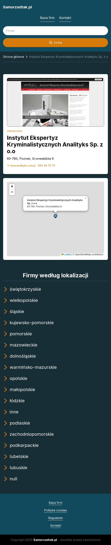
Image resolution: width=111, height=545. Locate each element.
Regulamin (55, 518)
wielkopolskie (14, 131)
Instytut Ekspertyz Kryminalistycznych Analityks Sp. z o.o (55, 144)
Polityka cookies (55, 510)
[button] (55, 216)
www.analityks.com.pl (21, 165)
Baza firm (47, 18)
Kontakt (65, 18)
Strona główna (13, 57)
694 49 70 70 (46, 165)
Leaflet (66, 254)
